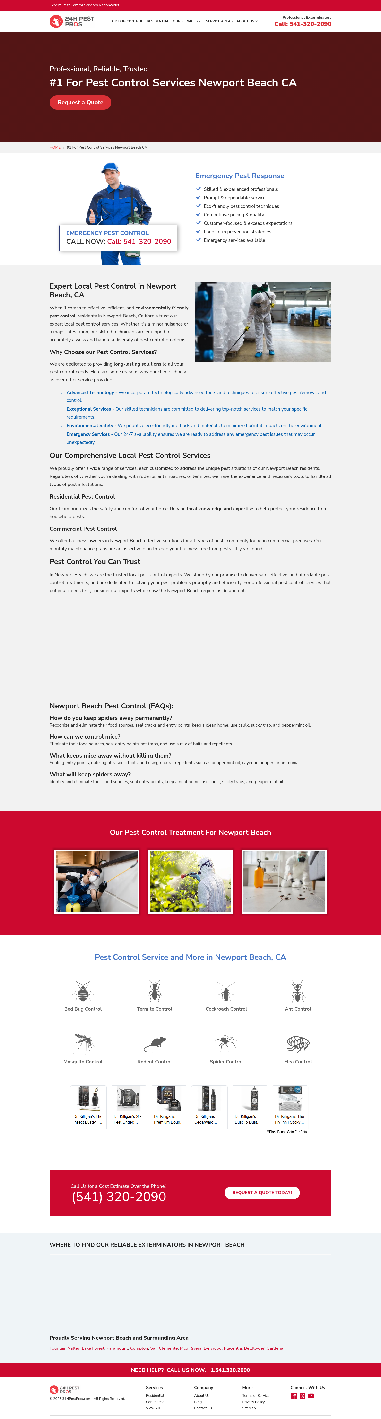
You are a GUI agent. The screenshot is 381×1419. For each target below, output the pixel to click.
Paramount (117, 1348)
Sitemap (249, 1407)
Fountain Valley (65, 1348)
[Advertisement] (190, 649)
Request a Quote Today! (262, 1192)
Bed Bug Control (126, 21)
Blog (198, 1401)
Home (55, 147)
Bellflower (254, 1348)
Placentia (233, 1348)
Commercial (155, 1401)
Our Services (187, 21)
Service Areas (219, 21)
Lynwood (213, 1348)
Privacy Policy (253, 1401)
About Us (247, 21)
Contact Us (203, 1407)
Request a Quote (81, 102)
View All (153, 1407)
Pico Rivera (190, 1348)
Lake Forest (93, 1348)
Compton (139, 1348)
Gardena (275, 1348)
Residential (158, 21)
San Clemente (164, 1348)
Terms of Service (255, 1395)
